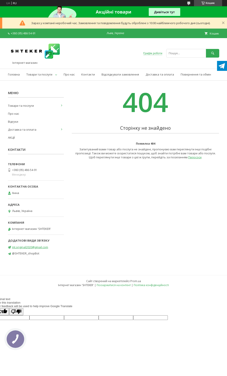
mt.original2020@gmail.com (30, 247)
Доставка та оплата (160, 74)
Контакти (88, 74)
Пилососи (195, 157)
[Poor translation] (16, 311)
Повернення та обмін (196, 74)
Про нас (69, 74)
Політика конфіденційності (151, 285)
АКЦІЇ (11, 138)
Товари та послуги (39, 74)
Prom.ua (135, 281)
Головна (14, 74)
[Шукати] (212, 53)
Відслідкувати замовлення (120, 74)
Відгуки (13, 122)
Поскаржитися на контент (114, 285)
